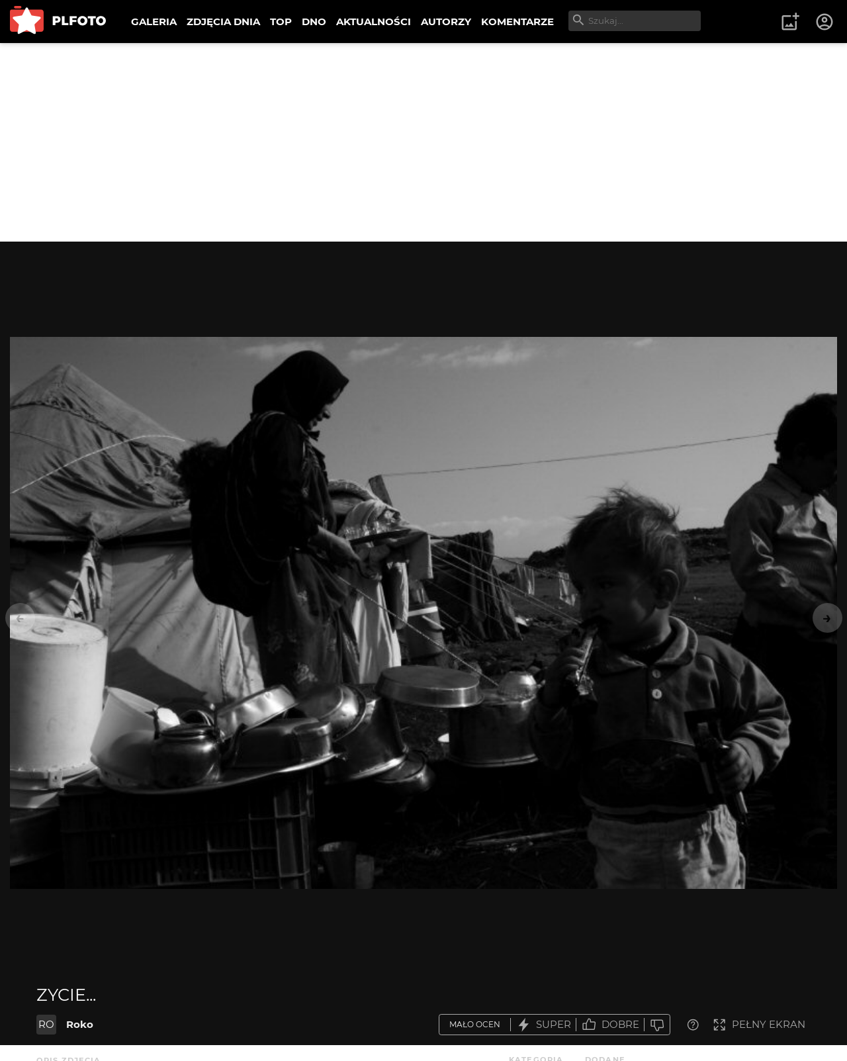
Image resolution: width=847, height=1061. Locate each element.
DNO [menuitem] (314, 21)
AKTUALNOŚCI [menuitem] (373, 21)
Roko (79, 1024)
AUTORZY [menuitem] (446, 21)
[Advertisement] (423, 142)
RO (46, 1024)
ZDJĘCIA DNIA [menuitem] (223, 21)
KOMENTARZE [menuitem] (517, 21)
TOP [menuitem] (281, 21)
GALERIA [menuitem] (154, 21)
